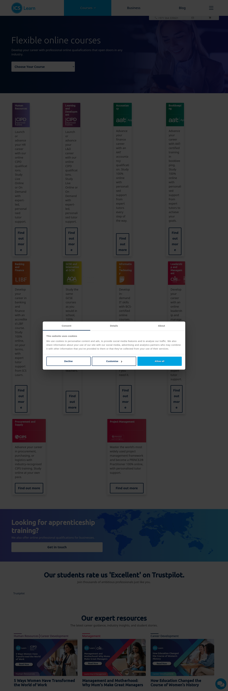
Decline (68, 361)
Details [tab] (114, 325)
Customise (114, 361)
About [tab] (161, 325)
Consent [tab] (66, 325)
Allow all (159, 361)
